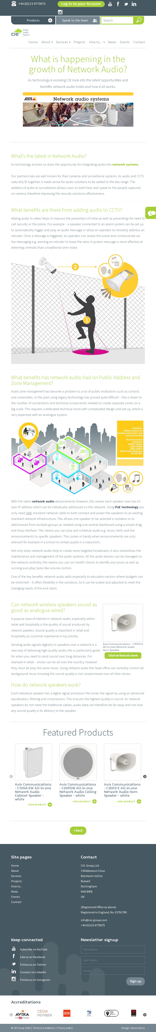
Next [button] (145, 777)
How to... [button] (97, 42)
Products (39, 20)
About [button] (47, 42)
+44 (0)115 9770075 (93, 925)
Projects (79, 42)
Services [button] (63, 42)
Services (16, 876)
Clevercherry (137, 1028)
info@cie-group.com (94, 920)
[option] (33, 775)
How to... (16, 886)
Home (34, 41)
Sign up (135, 981)
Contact (139, 42)
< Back (78, 830)
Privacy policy (65, 1028)
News (112, 42)
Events (125, 42)
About (15, 871)
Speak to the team (80, 20)
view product (37, 804)
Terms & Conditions (44, 1028)
